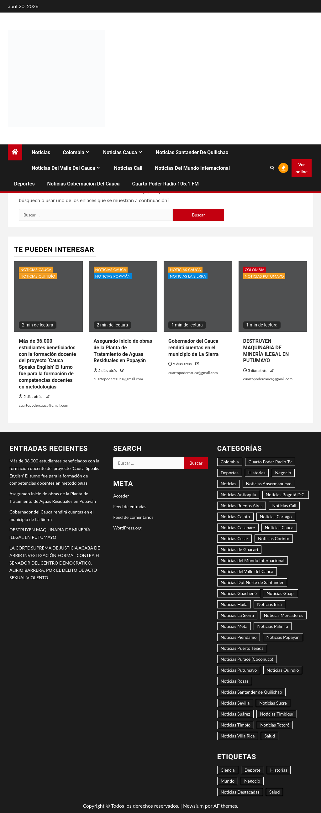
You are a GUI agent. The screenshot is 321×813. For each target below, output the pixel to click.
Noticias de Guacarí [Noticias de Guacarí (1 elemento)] (239, 549)
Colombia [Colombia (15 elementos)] (230, 461)
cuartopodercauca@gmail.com (43, 405)
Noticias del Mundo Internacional (192, 168)
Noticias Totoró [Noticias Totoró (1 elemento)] (274, 724)
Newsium (193, 806)
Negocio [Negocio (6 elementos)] (252, 781)
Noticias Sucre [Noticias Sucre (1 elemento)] (273, 703)
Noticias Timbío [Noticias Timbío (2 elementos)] (235, 724)
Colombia (73, 152)
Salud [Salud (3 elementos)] (269, 735)
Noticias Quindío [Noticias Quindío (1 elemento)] (283, 670)
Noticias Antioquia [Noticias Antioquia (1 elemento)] (238, 494)
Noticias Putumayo (264, 276)
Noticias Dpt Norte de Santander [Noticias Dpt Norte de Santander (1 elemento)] (252, 582)
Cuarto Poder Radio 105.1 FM (165, 184)
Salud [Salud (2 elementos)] (274, 792)
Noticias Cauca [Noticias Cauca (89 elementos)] (279, 527)
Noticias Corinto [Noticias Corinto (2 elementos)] (273, 538)
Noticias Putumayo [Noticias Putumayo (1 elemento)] (239, 670)
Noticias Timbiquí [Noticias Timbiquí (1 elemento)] (276, 714)
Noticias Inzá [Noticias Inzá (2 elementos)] (269, 604)
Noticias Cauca (120, 152)
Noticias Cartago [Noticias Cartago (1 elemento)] (276, 516)
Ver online (302, 168)
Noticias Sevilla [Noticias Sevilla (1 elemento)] (235, 703)
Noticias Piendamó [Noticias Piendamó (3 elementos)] (239, 637)
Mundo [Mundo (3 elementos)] (227, 781)
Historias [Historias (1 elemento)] (278, 770)
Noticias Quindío (37, 276)
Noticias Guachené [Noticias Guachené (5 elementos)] (239, 593)
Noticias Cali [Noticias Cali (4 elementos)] (284, 505)
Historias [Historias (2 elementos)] (256, 472)
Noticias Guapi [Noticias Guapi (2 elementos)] (280, 593)
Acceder (121, 495)
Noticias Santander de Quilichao (192, 152)
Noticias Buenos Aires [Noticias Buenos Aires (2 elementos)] (242, 505)
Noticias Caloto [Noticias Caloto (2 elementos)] (235, 516)
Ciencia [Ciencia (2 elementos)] (228, 770)
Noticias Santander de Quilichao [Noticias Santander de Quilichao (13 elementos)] (251, 692)
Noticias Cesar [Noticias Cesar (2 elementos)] (234, 538)
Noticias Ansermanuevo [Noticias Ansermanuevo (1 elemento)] (269, 483)
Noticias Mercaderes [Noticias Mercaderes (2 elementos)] (283, 615)
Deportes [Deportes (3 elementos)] (230, 472)
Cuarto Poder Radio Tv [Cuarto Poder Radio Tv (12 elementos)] (270, 461)
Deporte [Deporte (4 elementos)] (252, 770)
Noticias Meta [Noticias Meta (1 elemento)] (234, 626)
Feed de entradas (129, 506)
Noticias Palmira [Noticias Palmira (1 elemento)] (272, 626)
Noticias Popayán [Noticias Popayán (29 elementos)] (283, 637)
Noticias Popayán (113, 276)
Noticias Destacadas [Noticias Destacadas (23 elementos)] (240, 792)
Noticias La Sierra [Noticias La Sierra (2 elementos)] (237, 615)
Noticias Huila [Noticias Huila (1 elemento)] (234, 604)
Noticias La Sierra (188, 276)
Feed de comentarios (133, 517)
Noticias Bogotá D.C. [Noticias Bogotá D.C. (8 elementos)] (286, 494)
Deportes (24, 184)
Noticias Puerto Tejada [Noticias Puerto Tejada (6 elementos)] (242, 648)
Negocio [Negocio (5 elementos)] (283, 472)
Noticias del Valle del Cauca (63, 168)
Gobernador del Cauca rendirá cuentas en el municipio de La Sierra (193, 347)
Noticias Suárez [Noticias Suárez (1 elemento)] (235, 714)
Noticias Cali (128, 168)
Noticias (41, 152)
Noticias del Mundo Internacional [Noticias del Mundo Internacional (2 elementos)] (252, 560)
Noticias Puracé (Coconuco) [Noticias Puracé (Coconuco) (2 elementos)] (247, 659)
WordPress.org (127, 527)
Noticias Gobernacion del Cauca (83, 184)
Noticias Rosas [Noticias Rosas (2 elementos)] (235, 681)
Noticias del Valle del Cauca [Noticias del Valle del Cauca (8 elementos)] (247, 571)
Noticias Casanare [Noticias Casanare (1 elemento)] (238, 527)
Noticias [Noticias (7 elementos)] (228, 483)
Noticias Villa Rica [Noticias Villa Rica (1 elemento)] (238, 735)
